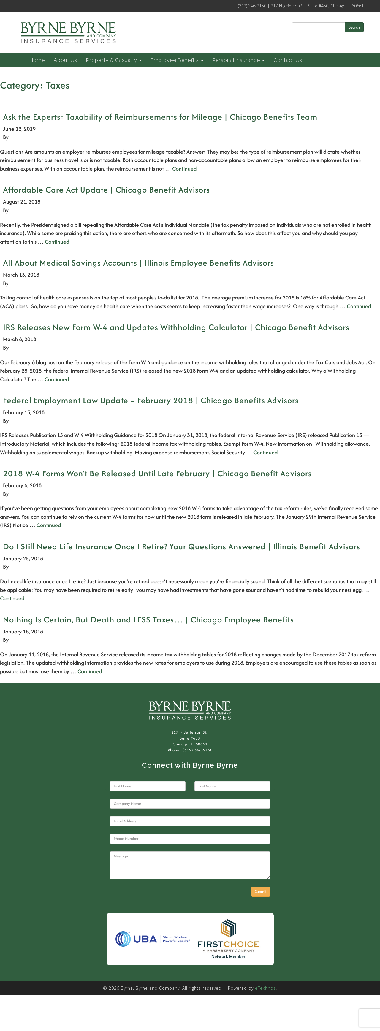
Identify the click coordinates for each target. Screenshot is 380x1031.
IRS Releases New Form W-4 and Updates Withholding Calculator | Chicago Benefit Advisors (176, 327)
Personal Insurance (238, 60)
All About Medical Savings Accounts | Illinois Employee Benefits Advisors (138, 263)
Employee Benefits (177, 60)
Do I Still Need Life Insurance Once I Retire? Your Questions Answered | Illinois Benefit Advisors (181, 546)
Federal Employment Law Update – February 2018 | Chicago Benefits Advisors (151, 400)
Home (37, 60)
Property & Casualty (114, 60)
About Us (65, 60)
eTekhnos (265, 988)
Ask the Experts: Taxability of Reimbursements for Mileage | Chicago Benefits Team (160, 117)
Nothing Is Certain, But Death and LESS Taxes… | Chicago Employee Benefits (148, 619)
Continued (184, 169)
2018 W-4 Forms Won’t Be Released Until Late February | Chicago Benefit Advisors (157, 473)
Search (354, 27)
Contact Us (287, 60)
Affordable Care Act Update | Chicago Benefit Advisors (106, 190)
